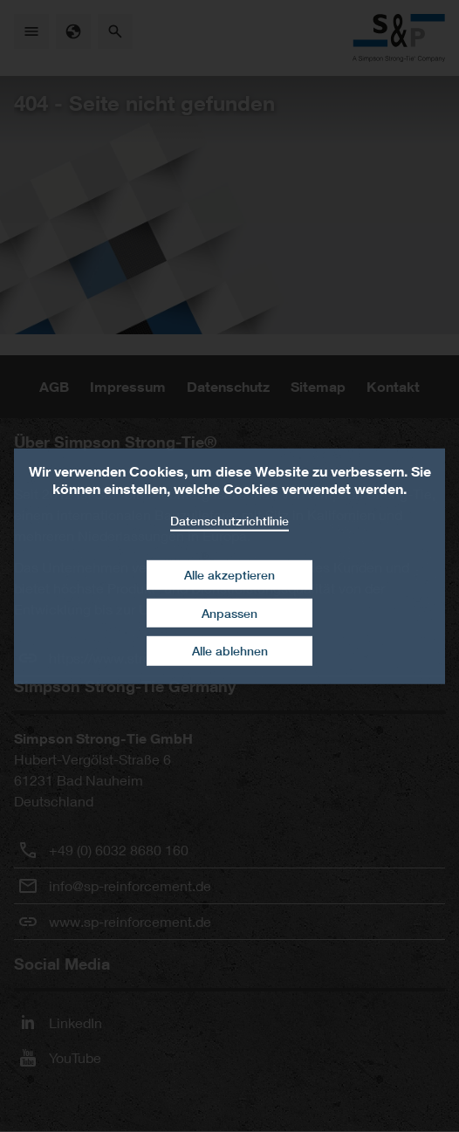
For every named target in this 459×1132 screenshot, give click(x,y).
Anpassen (229, 613)
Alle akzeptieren (229, 574)
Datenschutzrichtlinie (229, 519)
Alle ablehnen (230, 650)
